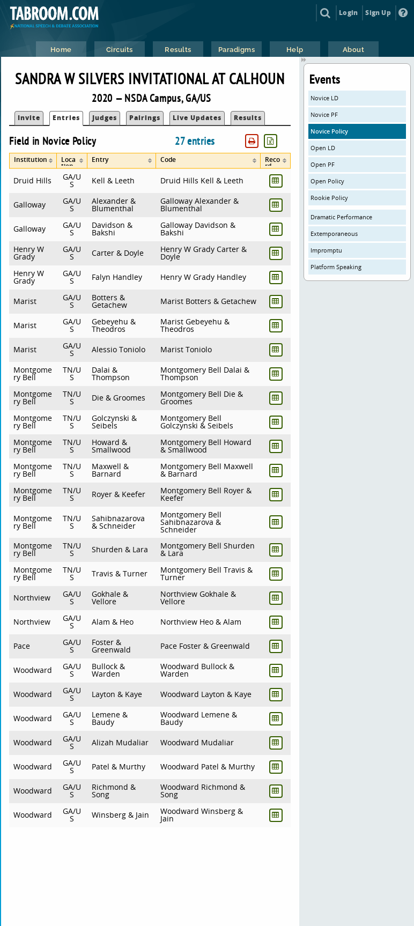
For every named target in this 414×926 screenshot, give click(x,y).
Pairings (144, 117)
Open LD (322, 148)
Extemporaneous (334, 233)
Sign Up (377, 12)
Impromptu (326, 250)
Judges (104, 117)
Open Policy (327, 181)
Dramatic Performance (341, 217)
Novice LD (324, 98)
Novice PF (324, 114)
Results (248, 117)
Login (348, 12)
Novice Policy (329, 131)
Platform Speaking (335, 267)
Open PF (322, 164)
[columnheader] (32, 161)
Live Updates (197, 117)
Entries (66, 117)
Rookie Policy (329, 198)
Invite (29, 117)
